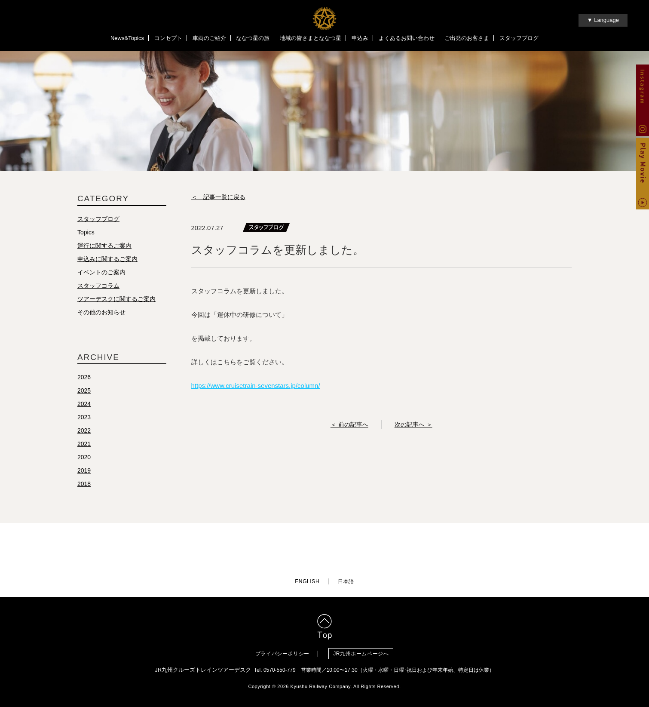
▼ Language (603, 20)
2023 (84, 417)
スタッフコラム (98, 285)
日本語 (346, 581)
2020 (84, 457)
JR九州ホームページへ (361, 654)
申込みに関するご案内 (107, 258)
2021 (84, 443)
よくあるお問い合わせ (407, 38)
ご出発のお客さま (466, 38)
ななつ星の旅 (252, 38)
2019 (84, 470)
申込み (360, 38)
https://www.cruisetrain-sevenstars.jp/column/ (255, 385)
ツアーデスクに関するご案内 (116, 298)
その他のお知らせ (101, 312)
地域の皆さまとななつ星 (310, 38)
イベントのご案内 (101, 272)
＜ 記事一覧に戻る (218, 197)
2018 (84, 483)
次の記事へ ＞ (413, 424)
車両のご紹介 (209, 38)
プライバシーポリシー (282, 654)
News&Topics (127, 38)
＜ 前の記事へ (349, 424)
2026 (84, 377)
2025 (84, 390)
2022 (84, 430)
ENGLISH (307, 581)
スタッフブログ (519, 38)
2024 (84, 403)
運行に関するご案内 (104, 245)
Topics (86, 232)
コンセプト (168, 38)
